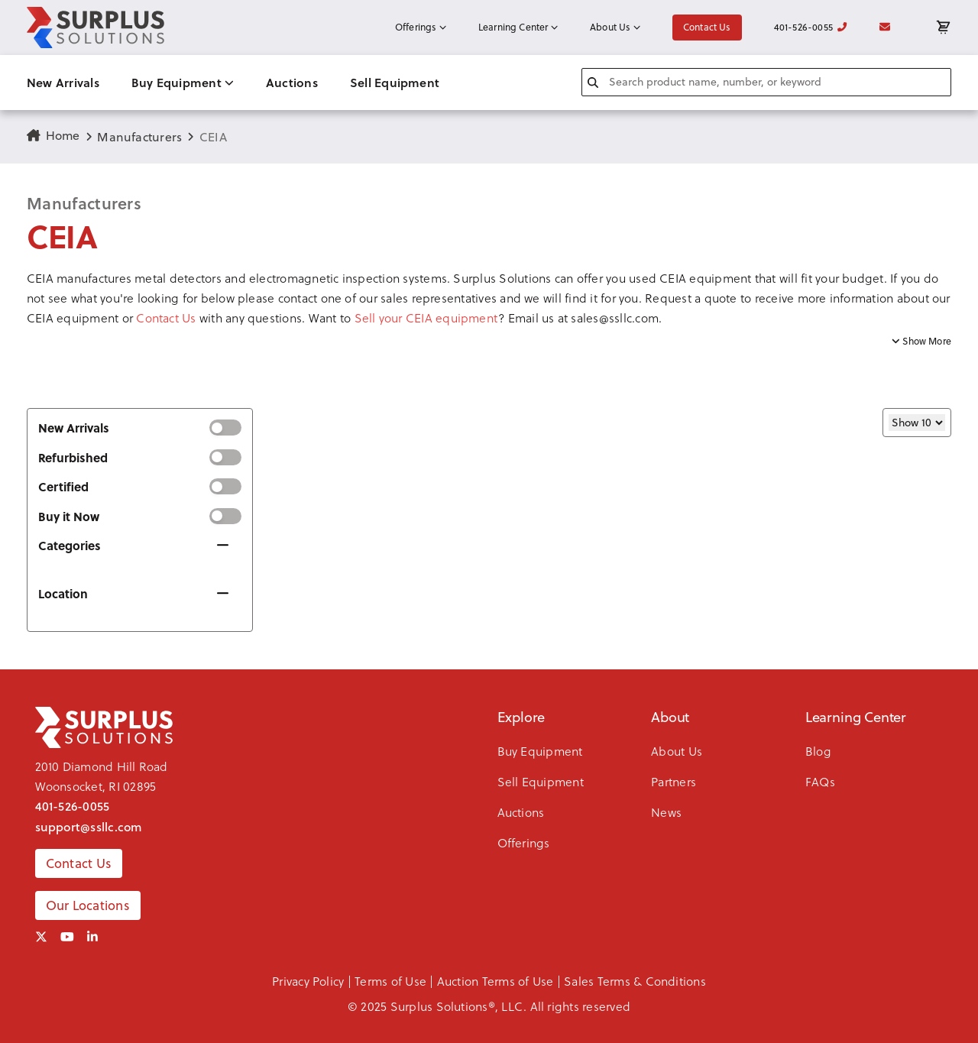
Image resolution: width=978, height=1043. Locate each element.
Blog (818, 751)
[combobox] (766, 82)
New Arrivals (63, 82)
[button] (489, 298)
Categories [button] (69, 545)
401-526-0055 (810, 27)
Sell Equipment (394, 82)
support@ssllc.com (89, 826)
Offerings (420, 27)
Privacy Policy (308, 981)
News (666, 812)
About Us (615, 27)
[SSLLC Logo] (95, 27)
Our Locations (88, 905)
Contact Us (707, 27)
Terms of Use (390, 981)
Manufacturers (139, 136)
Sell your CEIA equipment (427, 317)
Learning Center (518, 27)
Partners (673, 781)
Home (53, 135)
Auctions (292, 82)
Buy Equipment (182, 82)
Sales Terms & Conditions (635, 981)
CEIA (213, 136)
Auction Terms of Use (495, 981)
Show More (921, 341)
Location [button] (63, 593)
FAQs (820, 781)
